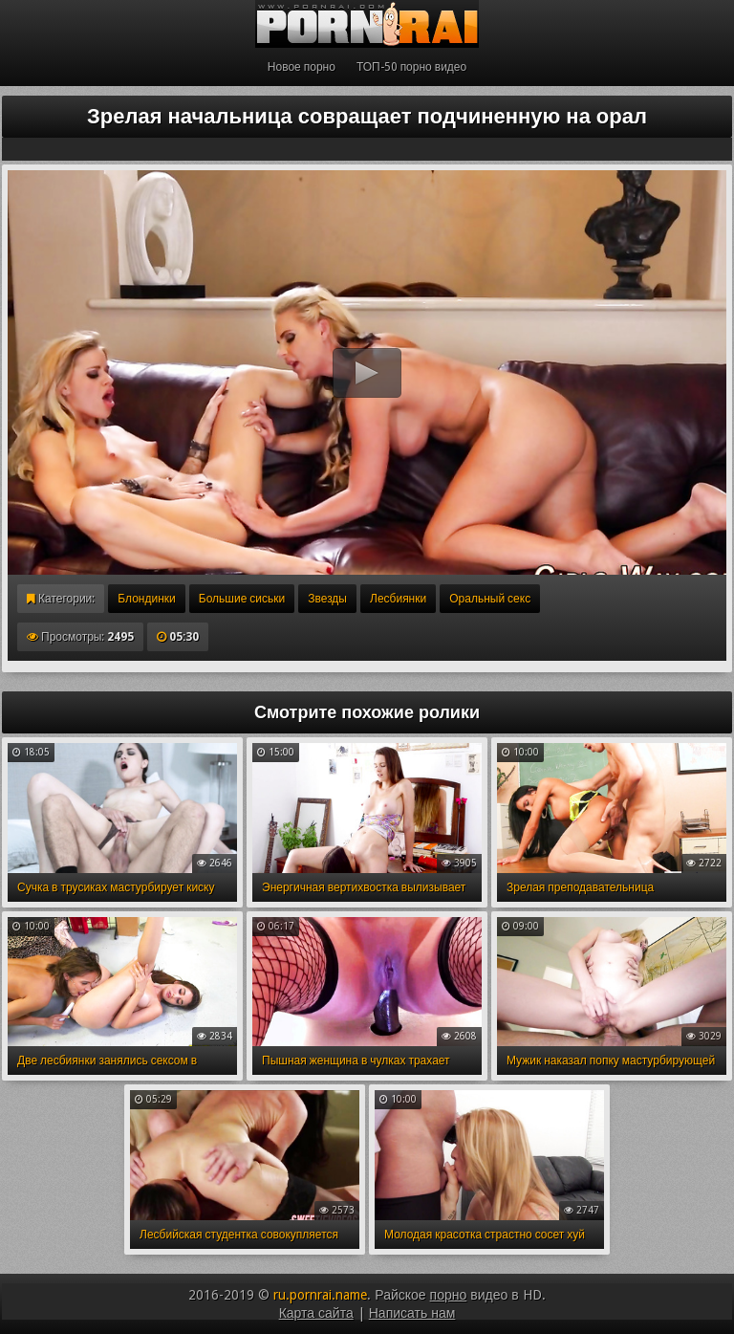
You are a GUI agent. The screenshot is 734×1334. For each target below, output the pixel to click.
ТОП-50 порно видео (411, 67)
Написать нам (412, 1313)
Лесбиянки (398, 598)
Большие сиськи (242, 598)
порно (448, 1294)
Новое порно (301, 67)
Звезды (327, 598)
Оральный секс (489, 598)
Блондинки (146, 598)
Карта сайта (316, 1313)
